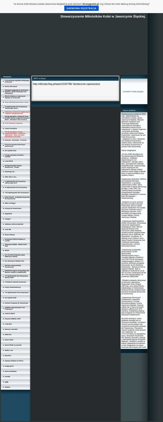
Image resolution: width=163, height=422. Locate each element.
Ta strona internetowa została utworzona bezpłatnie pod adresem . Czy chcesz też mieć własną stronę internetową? (81, 6)
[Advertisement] (74, 51)
